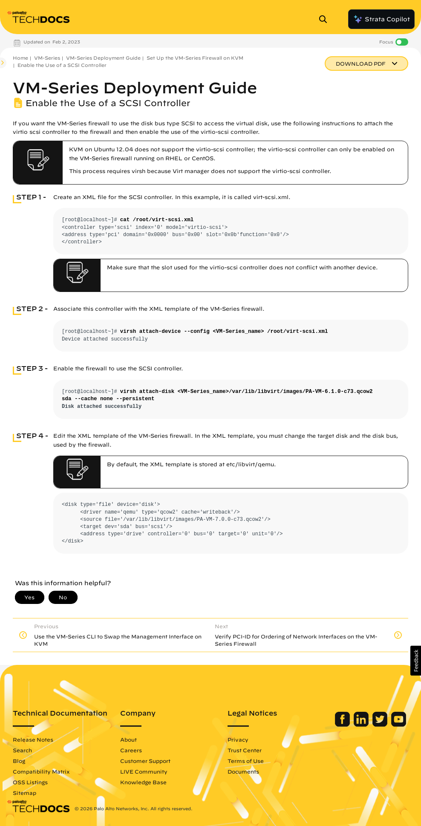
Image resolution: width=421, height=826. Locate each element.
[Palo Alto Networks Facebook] (343, 724)
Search (22, 750)
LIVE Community (143, 771)
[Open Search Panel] (325, 19)
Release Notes (33, 739)
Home (20, 58)
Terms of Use (246, 761)
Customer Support (145, 761)
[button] (415, 661)
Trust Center (245, 750)
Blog (19, 761)
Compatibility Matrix (41, 771)
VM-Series (47, 58)
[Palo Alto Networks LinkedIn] (362, 724)
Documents (243, 771)
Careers (131, 750)
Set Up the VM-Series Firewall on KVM (195, 58)
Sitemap (24, 793)
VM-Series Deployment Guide (103, 58)
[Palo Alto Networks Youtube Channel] (398, 724)
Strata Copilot (381, 19)
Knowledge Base (143, 782)
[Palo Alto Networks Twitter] (380, 724)
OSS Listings (30, 782)
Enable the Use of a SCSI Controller (62, 65)
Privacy (238, 739)
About (128, 739)
